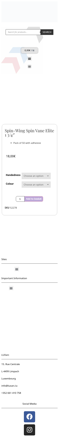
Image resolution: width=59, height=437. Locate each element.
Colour (10, 183)
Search (47, 32)
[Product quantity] (20, 199)
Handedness (13, 175)
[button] (29, 58)
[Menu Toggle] (29, 66)
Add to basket (34, 198)
